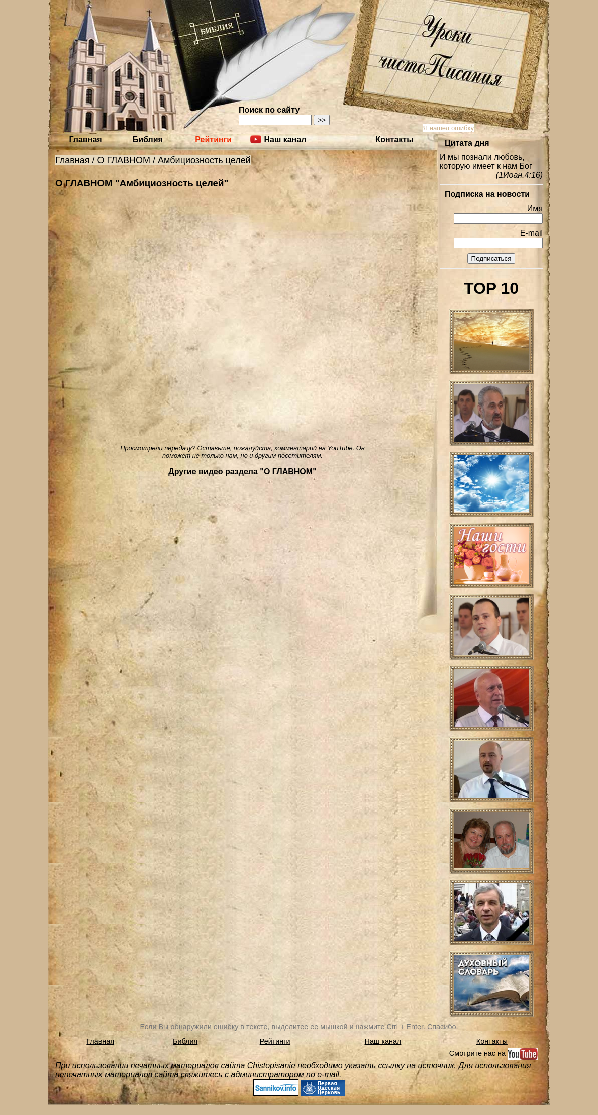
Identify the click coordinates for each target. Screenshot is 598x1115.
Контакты (394, 139)
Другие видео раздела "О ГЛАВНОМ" (242, 471)
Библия (148, 139)
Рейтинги (213, 139)
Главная (85, 139)
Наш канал (383, 1041)
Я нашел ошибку (448, 128)
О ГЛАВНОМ (124, 160)
